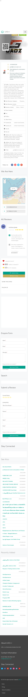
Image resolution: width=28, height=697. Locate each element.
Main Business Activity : (14, 105)
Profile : (14, 91)
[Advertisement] (14, 15)
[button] (17, 188)
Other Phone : (8, 119)
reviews (13, 268)
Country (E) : (14, 122)
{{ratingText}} (6, 402)
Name (4, 340)
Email (4, 346)
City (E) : (6, 128)
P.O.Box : (6, 116)
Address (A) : (13, 145)
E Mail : (14, 150)
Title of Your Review (7, 405)
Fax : (6, 113)
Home (3, 684)
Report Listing (14, 276)
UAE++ (20, 679)
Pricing (3, 687)
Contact (3, 693)
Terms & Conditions (6, 690)
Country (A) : (14, 126)
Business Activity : (14, 107)
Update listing (14, 273)
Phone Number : (8, 110)
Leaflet (19, 203)
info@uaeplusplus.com (6, 658)
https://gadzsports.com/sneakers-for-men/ (17, 70)
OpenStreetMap (23, 203)
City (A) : (6, 132)
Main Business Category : (14, 101)
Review (5, 411)
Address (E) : (13, 137)
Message (5, 352)
